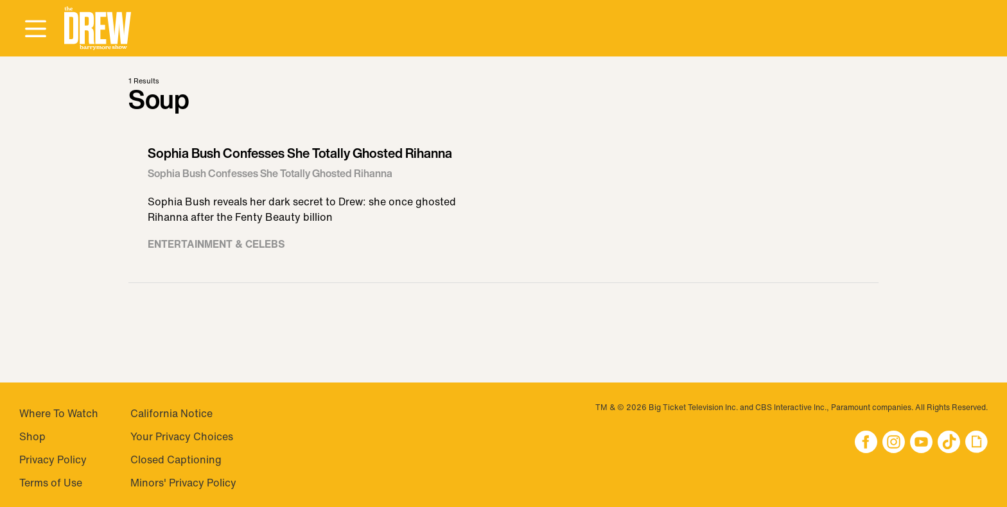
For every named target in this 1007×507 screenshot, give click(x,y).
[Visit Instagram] (893, 443)
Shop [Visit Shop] (32, 436)
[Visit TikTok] (949, 443)
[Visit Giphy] (976, 443)
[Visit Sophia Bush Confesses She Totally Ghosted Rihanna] (503, 204)
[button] (97, 28)
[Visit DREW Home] (97, 28)
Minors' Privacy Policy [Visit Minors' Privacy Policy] (183, 482)
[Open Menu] (35, 29)
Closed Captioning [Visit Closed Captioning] (176, 459)
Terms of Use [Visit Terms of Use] (50, 482)
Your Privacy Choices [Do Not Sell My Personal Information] (181, 436)
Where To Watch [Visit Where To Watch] (58, 413)
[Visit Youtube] (921, 443)
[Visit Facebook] (866, 443)
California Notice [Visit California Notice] (171, 413)
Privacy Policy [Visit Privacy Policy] (53, 459)
